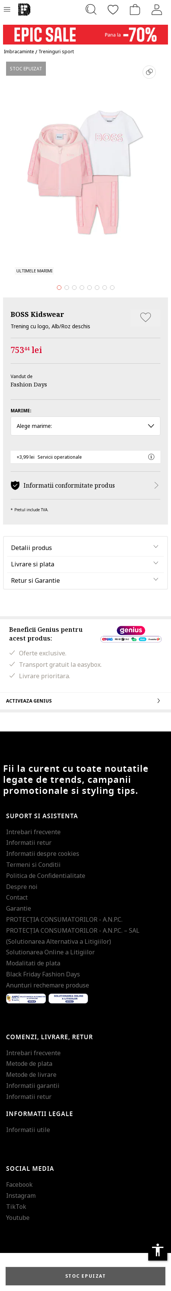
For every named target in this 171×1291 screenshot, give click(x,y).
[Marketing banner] (85, 31)
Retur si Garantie (35, 580)
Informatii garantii (33, 1085)
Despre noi (22, 886)
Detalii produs (31, 548)
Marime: (21, 410)
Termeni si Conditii (33, 864)
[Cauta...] (91, 9)
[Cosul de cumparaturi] (135, 9)
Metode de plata (29, 1063)
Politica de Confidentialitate (45, 875)
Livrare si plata (32, 564)
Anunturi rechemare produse (47, 985)
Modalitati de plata (33, 963)
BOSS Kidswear (37, 314)
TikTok (16, 1206)
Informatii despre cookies (42, 853)
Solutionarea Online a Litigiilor (50, 952)
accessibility (157, 1250)
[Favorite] (113, 9)
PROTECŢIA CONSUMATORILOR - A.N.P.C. (64, 919)
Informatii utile (28, 1130)
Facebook (19, 1184)
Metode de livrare (31, 1074)
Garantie (18, 908)
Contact (17, 897)
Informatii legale (39, 1114)
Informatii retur (29, 842)
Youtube (18, 1217)
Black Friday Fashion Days (43, 974)
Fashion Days (29, 384)
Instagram (21, 1195)
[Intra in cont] (157, 9)
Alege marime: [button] (85, 425)
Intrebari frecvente (33, 832)
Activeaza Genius (85, 700)
